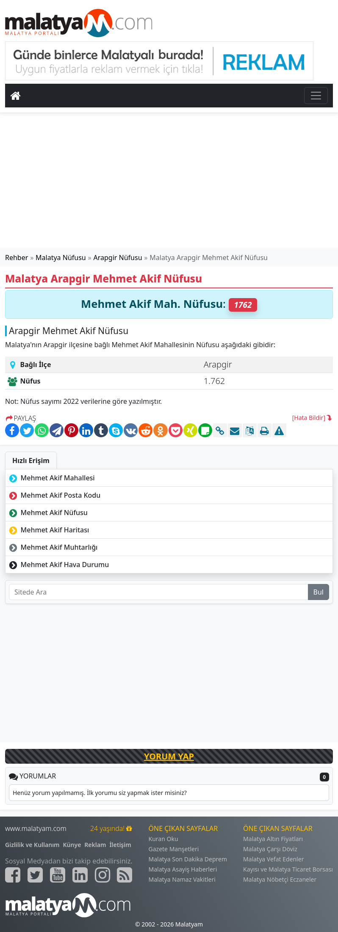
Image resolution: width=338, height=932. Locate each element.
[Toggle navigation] (316, 95)
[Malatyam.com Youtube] (57, 875)
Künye (72, 845)
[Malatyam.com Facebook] (12, 875)
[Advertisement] (169, 182)
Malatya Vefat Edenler (273, 859)
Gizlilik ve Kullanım (32, 845)
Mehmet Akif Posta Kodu (53, 495)
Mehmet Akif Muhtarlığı (52, 547)
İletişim (120, 845)
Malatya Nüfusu (61, 257)
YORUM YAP (169, 756)
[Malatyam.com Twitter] (35, 875)
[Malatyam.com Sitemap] (124, 875)
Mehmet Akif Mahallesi (51, 477)
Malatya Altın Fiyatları (273, 839)
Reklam (95, 845)
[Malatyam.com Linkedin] (80, 875)
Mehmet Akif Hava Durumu (58, 564)
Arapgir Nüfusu (118, 257)
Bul (318, 592)
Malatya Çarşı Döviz (270, 849)
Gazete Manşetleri (174, 849)
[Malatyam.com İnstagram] (102, 875)
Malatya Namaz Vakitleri (182, 879)
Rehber (16, 257)
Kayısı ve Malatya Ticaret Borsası (288, 869)
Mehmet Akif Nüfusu (47, 512)
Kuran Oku (163, 839)
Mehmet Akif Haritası (48, 530)
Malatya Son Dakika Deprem (188, 859)
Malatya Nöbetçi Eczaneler (279, 879)
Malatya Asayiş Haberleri (183, 869)
